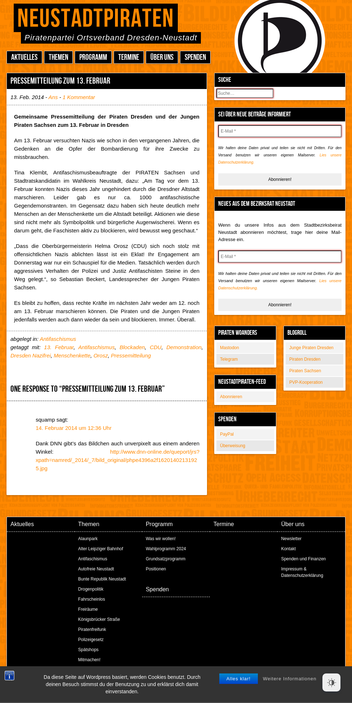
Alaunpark (88, 538)
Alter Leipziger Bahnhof (100, 548)
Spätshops (88, 649)
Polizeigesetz (91, 639)
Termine (128, 57)
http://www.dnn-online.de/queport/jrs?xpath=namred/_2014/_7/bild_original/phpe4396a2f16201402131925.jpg (117, 460)
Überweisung (232, 445)
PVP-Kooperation (306, 382)
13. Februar (59, 347)
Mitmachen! (89, 659)
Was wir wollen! (161, 538)
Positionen (156, 568)
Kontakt (288, 548)
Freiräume (88, 609)
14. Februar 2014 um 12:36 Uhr (73, 428)
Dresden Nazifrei (30, 355)
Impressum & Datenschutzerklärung (302, 572)
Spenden (195, 57)
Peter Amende (184, 678)
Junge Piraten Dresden (311, 347)
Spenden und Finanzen (303, 558)
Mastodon (229, 347)
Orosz (100, 355)
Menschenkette (72, 355)
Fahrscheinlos (91, 599)
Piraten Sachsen (305, 370)
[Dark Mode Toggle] (331, 682)
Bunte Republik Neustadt (102, 579)
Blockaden (132, 347)
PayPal (227, 434)
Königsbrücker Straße (99, 619)
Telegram (229, 359)
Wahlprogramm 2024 (166, 548)
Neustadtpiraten (95, 19)
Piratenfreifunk (92, 629)
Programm (93, 57)
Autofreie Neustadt (96, 568)
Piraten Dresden (305, 359)
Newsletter (291, 538)
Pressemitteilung (131, 355)
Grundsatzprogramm (165, 558)
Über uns (161, 57)
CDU (156, 347)
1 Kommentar (79, 97)
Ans (53, 97)
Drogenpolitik (91, 589)
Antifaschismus (58, 339)
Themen (58, 57)
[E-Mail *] (280, 131)
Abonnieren (231, 396)
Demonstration (184, 347)
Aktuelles (24, 57)
